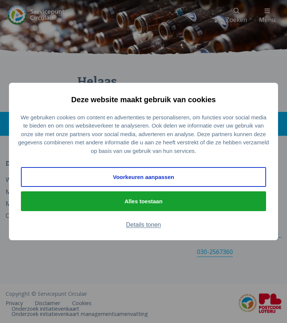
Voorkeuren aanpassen (143, 177)
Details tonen (143, 225)
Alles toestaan (143, 201)
